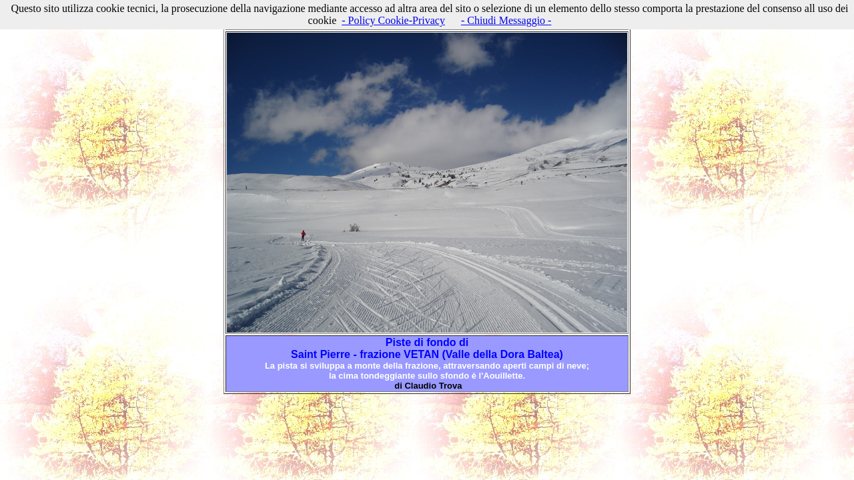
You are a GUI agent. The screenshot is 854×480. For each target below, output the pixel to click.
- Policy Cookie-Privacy (393, 20)
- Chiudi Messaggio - (506, 20)
